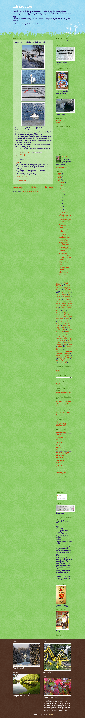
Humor (68, 311)
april (61, 207)
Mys (71, 320)
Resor (60, 346)
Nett (57, 440)
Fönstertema (66, 300)
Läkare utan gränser (61, 432)
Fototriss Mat (67, 298)
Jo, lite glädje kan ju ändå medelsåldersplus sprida (65, 225)
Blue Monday (59, 287)
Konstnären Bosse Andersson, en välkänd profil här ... (65, 249)
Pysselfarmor (59, 445)
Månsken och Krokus (64, 237)
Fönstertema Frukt (61, 305)
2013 (59, 174)
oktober (62, 189)
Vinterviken (60, 363)
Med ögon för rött (63, 272)
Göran (17, 163)
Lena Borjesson (60, 460)
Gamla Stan (67, 309)
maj (61, 204)
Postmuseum (58, 344)
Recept (70, 344)
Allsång (57, 283)
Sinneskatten (59, 350)
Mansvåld (64, 316)
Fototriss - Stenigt (65, 292)
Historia (64, 311)
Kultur (69, 315)
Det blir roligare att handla (64, 268)
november (62, 186)
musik (66, 320)
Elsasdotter (22, 6)
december (62, 183)
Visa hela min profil (61, 167)
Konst (63, 315)
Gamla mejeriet (59, 466)
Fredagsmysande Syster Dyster (65, 220)
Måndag (61, 265)
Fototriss (68, 289)
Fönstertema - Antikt (60, 302)
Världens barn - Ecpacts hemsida (62, 405)
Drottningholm (67, 287)
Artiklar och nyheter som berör (63, 393)
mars (61, 210)
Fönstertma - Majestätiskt (66, 307)
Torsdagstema (68, 357)
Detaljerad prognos (60, 122)
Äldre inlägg (49, 187)
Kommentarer (61, 498)
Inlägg (59, 495)
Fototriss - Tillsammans (61, 294)
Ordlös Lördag (61, 329)
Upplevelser (26, 155)
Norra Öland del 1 (61, 322)
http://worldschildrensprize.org (63, 401)
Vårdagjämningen (63, 240)
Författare (60, 309)
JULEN (58, 315)
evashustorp (59, 442)
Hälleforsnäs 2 (67, 313)
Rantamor (58, 448)
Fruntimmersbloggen (61, 437)
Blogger (50, 715)
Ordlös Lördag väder (60, 327)
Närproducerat (59, 415)
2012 (59, 177)
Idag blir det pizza (63, 262)
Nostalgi (58, 326)
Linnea (65, 157)
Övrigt (65, 363)
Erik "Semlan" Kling (61, 458)
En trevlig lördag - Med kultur (65, 216)
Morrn (57, 450)
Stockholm (67, 354)
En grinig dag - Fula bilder (64, 231)
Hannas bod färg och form (62, 453)
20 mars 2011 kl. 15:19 (22, 176)
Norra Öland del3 (65, 324)
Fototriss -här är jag (66, 296)
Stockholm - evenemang (62, 355)
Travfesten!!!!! (62, 235)
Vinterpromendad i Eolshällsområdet (64, 244)
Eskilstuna (58, 290)
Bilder (21, 155)
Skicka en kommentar (22, 180)
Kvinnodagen (62, 275)
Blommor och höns (60, 455)
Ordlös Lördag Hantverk (66, 335)
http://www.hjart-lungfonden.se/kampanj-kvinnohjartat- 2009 (61, 423)
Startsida (34, 187)
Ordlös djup (68, 327)
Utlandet (58, 361)
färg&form (58, 463)
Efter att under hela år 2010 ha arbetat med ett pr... (65, 257)
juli (61, 198)
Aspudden (58, 121)
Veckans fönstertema (67, 361)
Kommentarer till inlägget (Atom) (30, 191)
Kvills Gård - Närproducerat (63, 413)
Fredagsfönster (59, 300)
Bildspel (68, 285)
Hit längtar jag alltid (64, 212)
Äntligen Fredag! (63, 253)
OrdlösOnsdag (67, 342)
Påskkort (65, 344)
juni (61, 201)
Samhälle (67, 348)
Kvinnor (57, 316)
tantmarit (58, 435)
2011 (59, 180)
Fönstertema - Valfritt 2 (67, 304)
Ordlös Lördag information (64, 337)
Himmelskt (58, 311)
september (62, 192)
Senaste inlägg (18, 187)
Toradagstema (59, 357)
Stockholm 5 (59, 371)
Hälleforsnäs (58, 313)
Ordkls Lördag (66, 326)
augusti (62, 195)
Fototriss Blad (59, 298)
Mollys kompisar (59, 320)
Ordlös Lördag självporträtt (61, 339)
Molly (67, 318)
